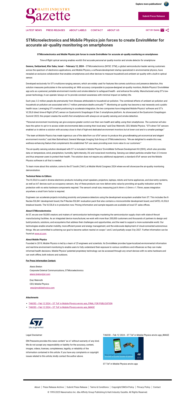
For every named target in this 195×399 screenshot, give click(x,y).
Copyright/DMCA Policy (123, 387)
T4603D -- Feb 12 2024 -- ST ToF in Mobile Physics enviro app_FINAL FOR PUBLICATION (70, 303)
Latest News (34, 30)
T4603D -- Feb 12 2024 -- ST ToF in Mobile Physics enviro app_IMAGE (62, 307)
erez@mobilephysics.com (42, 287)
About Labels (77, 30)
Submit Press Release (77, 387)
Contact (97, 30)
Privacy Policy (143, 387)
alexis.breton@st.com (40, 274)
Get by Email (155, 30)
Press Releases (55, 30)
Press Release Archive (53, 387)
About (37, 387)
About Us (113, 30)
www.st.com (40, 233)
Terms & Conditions (99, 387)
